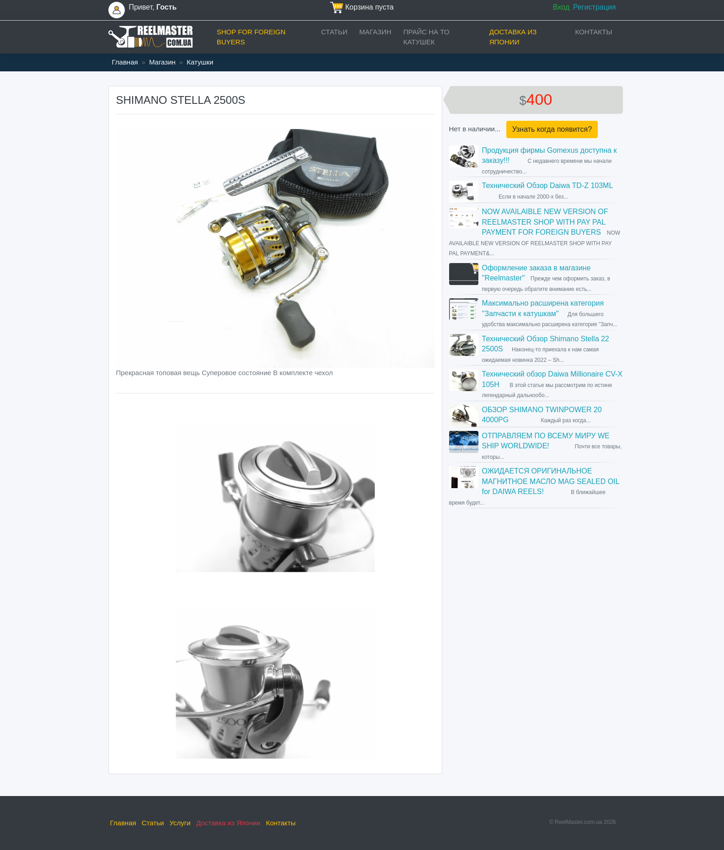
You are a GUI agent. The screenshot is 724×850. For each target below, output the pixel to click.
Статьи (334, 32)
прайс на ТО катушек (426, 37)
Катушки (200, 62)
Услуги (180, 823)
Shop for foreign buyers (251, 37)
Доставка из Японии (513, 37)
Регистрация (594, 7)
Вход (561, 7)
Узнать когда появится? (552, 129)
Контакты (593, 32)
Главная (125, 62)
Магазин (375, 32)
